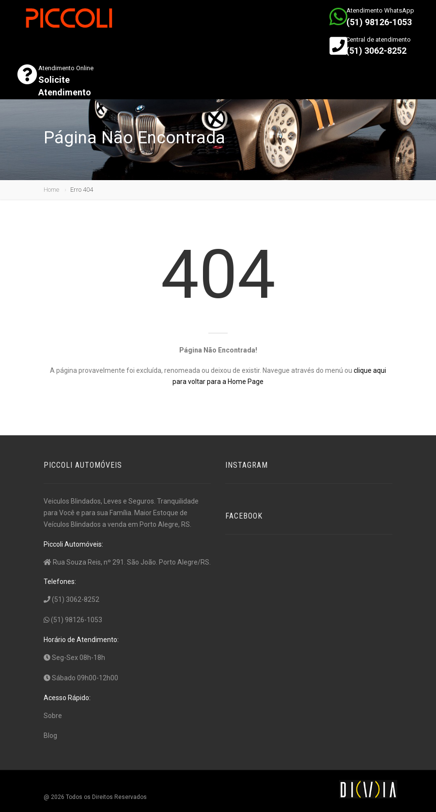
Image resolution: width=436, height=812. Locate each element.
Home (51, 189)
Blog (50, 735)
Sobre (53, 716)
